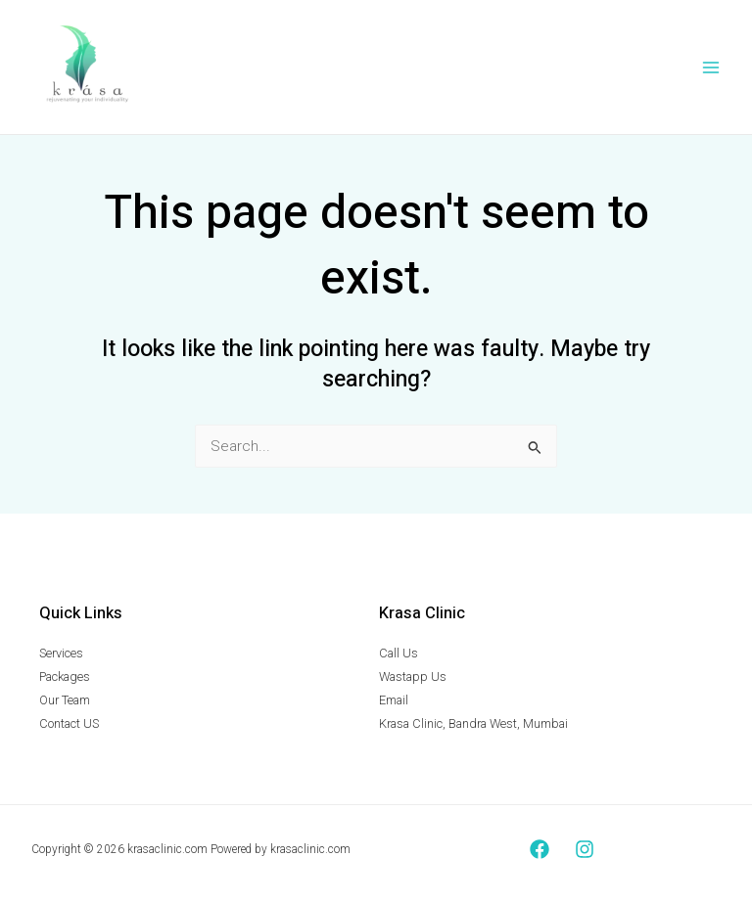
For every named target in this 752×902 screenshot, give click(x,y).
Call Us (398, 655)
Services (61, 655)
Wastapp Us (412, 677)
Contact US (69, 724)
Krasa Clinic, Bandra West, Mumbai (473, 724)
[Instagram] (584, 849)
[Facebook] (539, 849)
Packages (64, 677)
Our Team (64, 701)
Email (393, 701)
